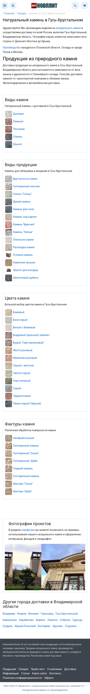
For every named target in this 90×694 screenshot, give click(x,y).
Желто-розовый (22, 350)
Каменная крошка (24, 262)
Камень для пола (23, 209)
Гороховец (47, 613)
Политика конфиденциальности (22, 677)
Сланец (17, 136)
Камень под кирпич (25, 216)
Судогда (77, 619)
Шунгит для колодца (25, 270)
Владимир (9, 613)
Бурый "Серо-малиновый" (28, 342)
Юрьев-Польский (25, 626)
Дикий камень (21, 201)
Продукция (9, 669)
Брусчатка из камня (25, 178)
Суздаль (8, 626)
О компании (54, 669)
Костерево (44, 626)
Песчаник (19, 129)
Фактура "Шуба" (22, 491)
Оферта (49, 677)
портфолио (28, 529)
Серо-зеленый (21, 380)
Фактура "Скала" (23, 483)
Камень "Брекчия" (24, 224)
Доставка (70, 669)
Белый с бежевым (24, 327)
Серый (17, 388)
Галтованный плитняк (26, 186)
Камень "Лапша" (23, 232)
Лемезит (18, 121)
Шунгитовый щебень (25, 277)
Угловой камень (23, 254)
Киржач (40, 619)
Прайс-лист (38, 669)
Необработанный (23, 438)
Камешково (10, 619)
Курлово (58, 626)
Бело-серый (20, 319)
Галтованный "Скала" (26, 453)
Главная (9, 13)
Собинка (65, 619)
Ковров (21, 613)
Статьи (25, 673)
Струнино (70, 626)
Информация (11, 673)
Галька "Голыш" (22, 193)
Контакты (55, 673)
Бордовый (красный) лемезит (31, 335)
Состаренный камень (26, 476)
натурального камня (68, 28)
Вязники (33, 613)
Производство (11, 47)
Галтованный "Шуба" (25, 460)
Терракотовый (22, 395)
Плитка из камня (23, 239)
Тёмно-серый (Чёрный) (27, 403)
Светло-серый (21, 373)
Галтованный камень (26, 445)
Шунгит (17, 144)
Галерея (23, 669)
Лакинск (52, 619)
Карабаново (26, 619)
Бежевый (18, 312)
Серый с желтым (23, 365)
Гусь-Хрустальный (67, 613)
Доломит (18, 113)
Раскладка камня (23, 247)
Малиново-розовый (25, 357)
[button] (4, 5)
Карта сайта (39, 673)
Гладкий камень (23, 468)
